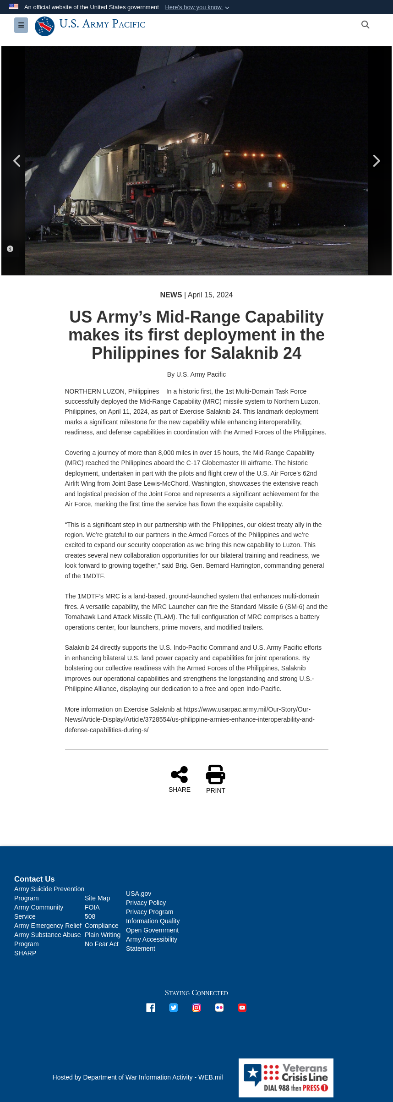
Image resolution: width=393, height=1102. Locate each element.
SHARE (180, 779)
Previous (17, 161)
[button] (198, 7)
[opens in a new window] (150, 1007)
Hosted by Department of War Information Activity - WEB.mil (138, 1077)
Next (375, 161)
